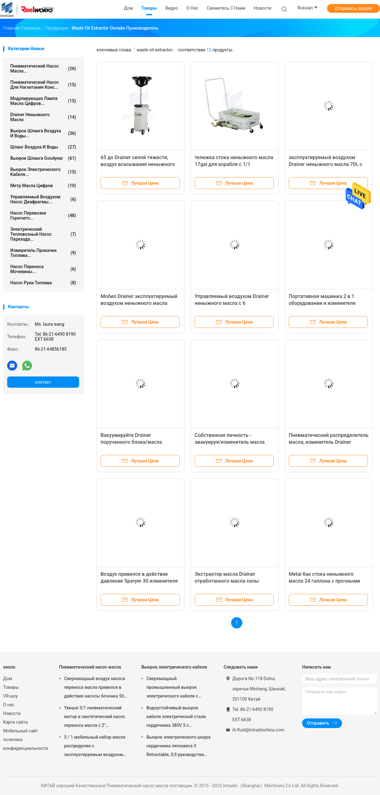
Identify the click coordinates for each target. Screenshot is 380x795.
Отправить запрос (353, 8)
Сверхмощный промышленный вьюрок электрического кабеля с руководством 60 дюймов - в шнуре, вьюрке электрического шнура (178, 688)
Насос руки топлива (43, 283)
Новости (12, 713)
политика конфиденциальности (25, 744)
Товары (11, 687)
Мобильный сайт (20, 730)
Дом (7, 678)
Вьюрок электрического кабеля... (43, 172)
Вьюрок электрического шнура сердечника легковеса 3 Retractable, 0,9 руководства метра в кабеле (178, 747)
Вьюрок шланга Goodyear (43, 158)
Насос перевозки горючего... (43, 215)
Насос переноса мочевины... (43, 269)
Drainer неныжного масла (43, 117)
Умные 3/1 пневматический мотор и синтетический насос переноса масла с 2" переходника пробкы (94, 717)
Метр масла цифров (43, 185)
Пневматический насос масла (90, 667)
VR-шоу (10, 695)
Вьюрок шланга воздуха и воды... (43, 133)
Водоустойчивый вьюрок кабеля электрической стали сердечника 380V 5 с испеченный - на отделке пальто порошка (176, 717)
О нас (8, 704)
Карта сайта (15, 722)
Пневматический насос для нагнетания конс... (43, 85)
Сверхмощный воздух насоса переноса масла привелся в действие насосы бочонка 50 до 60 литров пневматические (95, 688)
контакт (43, 382)
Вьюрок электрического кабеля (174, 667)
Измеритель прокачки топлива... (43, 253)
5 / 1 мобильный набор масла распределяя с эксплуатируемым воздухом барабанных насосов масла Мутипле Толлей (94, 747)
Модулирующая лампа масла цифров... (43, 101)
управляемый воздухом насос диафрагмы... (43, 199)
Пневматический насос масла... (43, 68)
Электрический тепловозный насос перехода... (43, 234)
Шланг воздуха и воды (43, 147)
